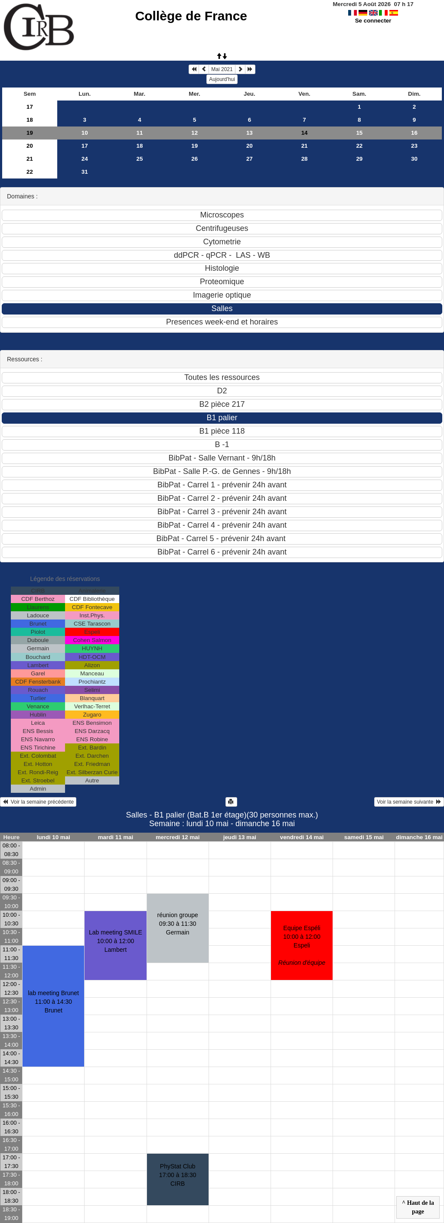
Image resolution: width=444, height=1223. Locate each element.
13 (249, 133)
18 (29, 120)
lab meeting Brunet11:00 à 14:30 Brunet (53, 1001)
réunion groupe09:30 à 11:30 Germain (177, 924)
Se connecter (373, 20)
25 (140, 159)
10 (85, 133)
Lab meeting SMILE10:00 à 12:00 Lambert (115, 941)
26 (194, 159)
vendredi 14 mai (302, 837)
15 (359, 133)
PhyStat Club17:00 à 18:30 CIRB (177, 1175)
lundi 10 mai (53, 837)
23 (414, 146)
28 (304, 159)
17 (29, 107)
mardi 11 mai (116, 837)
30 (414, 159)
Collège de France (191, 16)
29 (359, 159)
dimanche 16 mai (419, 837)
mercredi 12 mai (178, 837)
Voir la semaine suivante (409, 802)
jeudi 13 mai (239, 837)
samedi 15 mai (364, 837)
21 (304, 146)
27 (249, 159)
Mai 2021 (221, 69)
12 (194, 133)
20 (29, 146)
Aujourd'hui (222, 79)
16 (414, 133)
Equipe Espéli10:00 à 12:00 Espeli (302, 945)
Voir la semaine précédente (38, 802)
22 (359, 146)
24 (85, 159)
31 (85, 172)
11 (140, 133)
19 (29, 133)
